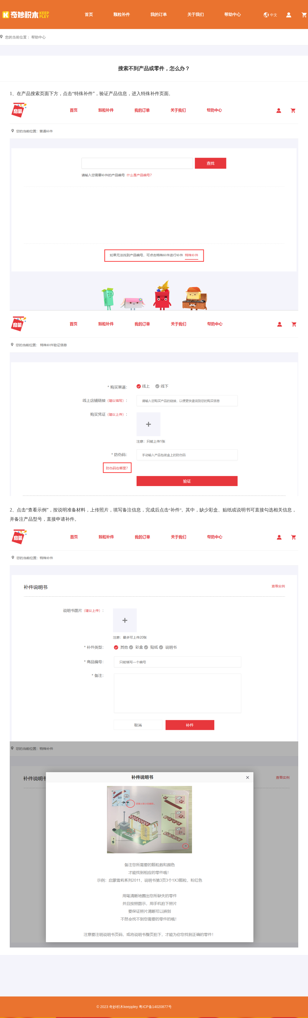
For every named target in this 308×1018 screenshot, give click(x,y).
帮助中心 (232, 14)
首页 (89, 14)
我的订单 (158, 14)
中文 (273, 15)
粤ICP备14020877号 (155, 1007)
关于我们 (195, 14)
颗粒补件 (121, 14)
